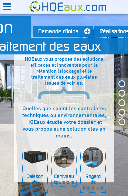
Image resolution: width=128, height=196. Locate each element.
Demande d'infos (65, 31)
